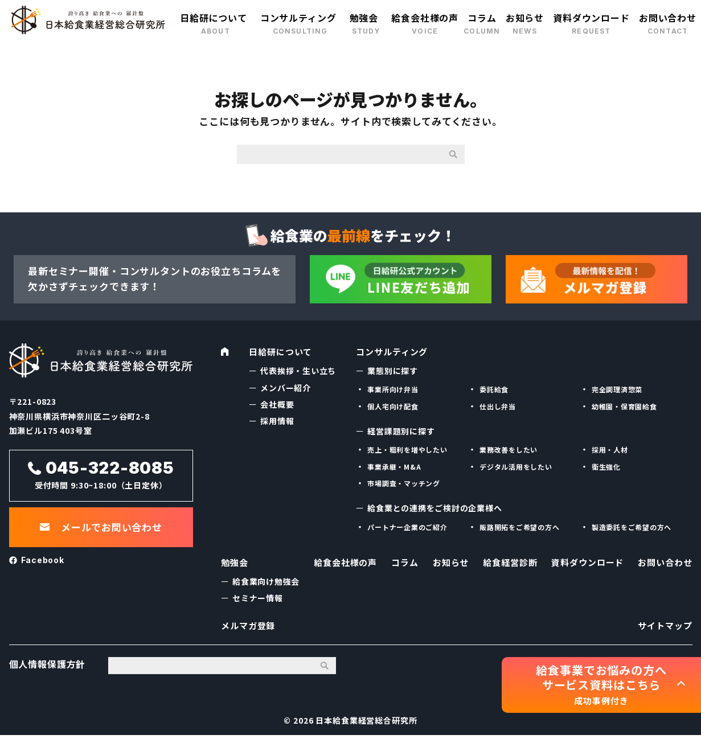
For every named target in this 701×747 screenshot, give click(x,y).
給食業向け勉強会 (266, 584)
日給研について (213, 17)
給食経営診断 (507, 565)
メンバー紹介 (285, 386)
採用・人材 (610, 448)
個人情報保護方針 (47, 676)
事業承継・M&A (394, 465)
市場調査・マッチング (404, 481)
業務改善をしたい (508, 448)
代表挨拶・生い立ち (298, 369)
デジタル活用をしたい (516, 465)
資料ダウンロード (591, 17)
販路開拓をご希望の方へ (519, 525)
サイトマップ (663, 632)
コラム (482, 17)
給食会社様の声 (424, 17)
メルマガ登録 (249, 632)
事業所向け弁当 (393, 387)
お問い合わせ (667, 17)
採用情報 (277, 419)
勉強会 (364, 17)
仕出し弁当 (497, 404)
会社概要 (277, 402)
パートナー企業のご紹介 (407, 525)
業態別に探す (392, 369)
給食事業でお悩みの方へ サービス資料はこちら (601, 685)
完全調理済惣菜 (617, 387)
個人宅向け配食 (393, 404)
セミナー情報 (257, 600)
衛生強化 (606, 465)
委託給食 (494, 387)
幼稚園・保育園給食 (625, 404)
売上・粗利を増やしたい (407, 448)
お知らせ (525, 17)
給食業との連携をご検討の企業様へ (435, 506)
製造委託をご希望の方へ (632, 525)
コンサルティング (298, 17)
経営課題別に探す (401, 429)
